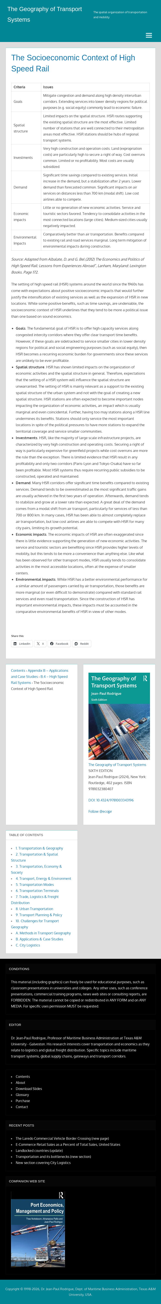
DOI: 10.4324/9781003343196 (111, 800)
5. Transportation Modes (35, 884)
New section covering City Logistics (43, 1163)
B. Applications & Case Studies (39, 939)
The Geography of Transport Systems (117, 764)
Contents (18, 670)
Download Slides (29, 1088)
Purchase (23, 1100)
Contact (22, 1106)
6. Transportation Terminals (37, 890)
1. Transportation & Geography (39, 848)
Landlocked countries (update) (39, 1150)
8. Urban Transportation (34, 908)
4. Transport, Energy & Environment (43, 878)
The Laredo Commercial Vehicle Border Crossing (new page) (62, 1138)
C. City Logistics (28, 945)
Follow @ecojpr (100, 811)
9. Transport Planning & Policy (39, 914)
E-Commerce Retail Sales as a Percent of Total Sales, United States (68, 1144)
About (20, 1082)
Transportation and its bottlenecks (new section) (53, 1156)
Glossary (22, 1094)
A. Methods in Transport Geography (43, 933)
